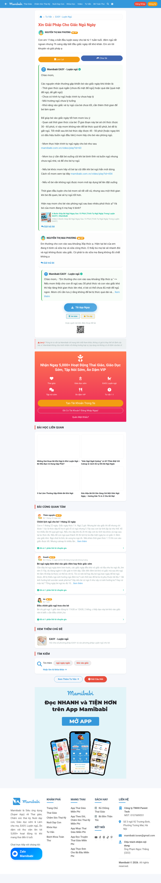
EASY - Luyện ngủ (63, 17)
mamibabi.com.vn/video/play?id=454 (91, 173)
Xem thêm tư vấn (68, 679)
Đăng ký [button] (152, 4)
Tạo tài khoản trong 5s (80, 403)
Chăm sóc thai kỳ (42, 4)
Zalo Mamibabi (22, 854)
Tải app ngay (80, 307)
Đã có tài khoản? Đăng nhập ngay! (80, 410)
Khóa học (71, 4)
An (47, 599)
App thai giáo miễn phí (78, 810)
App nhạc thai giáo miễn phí (78, 830)
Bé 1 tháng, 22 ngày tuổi (52, 518)
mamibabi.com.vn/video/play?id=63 (61, 147)
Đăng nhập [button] (140, 4)
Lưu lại (59, 59)
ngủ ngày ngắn (63, 663)
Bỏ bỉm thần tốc (103, 818)
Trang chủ (52, 808)
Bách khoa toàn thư (55, 838)
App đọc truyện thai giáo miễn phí (79, 840)
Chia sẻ (102, 58)
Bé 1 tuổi (46, 602)
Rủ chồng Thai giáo (102, 810)
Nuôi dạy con (58, 4)
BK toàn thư (99, 4)
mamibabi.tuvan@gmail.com (139, 835)
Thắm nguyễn (52, 515)
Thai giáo (28, 4)
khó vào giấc (83, 663)
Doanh (49, 557)
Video (80, 4)
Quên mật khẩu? (80, 417)
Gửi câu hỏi (95, 679)
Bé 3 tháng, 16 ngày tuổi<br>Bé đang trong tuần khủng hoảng (65, 560)
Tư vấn (88, 4)
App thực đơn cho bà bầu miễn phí (80, 852)
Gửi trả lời (48, 226)
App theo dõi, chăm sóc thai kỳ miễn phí (80, 820)
